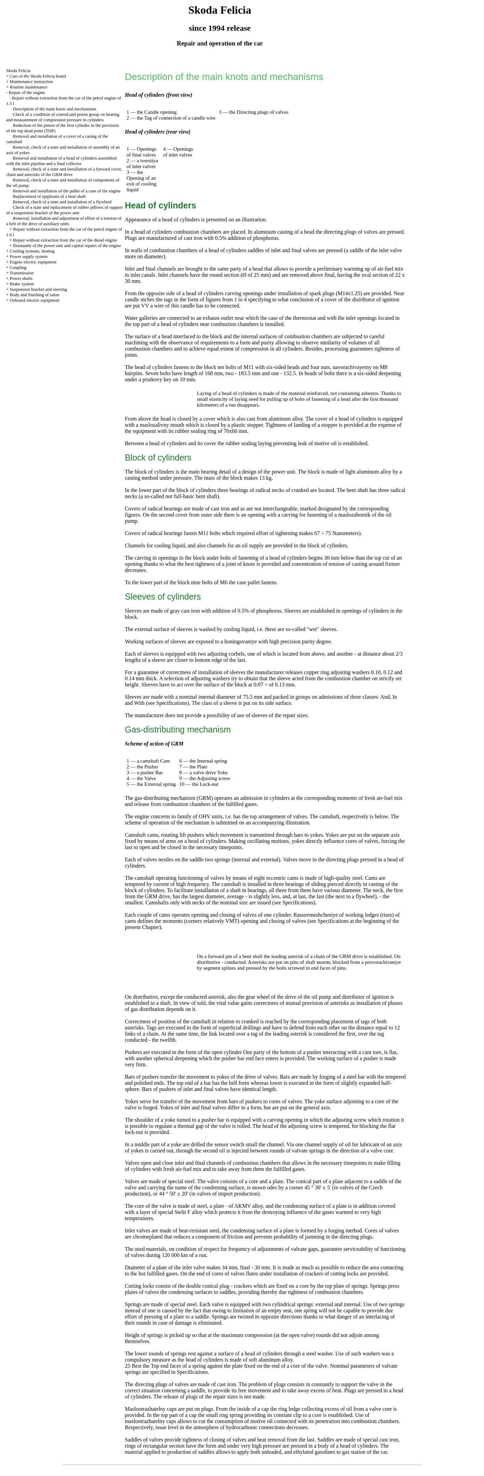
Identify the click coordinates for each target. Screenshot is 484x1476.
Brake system (22, 283)
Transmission (22, 272)
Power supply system (29, 256)
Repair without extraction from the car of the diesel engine (65, 240)
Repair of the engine (27, 92)
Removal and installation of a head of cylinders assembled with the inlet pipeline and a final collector (61, 160)
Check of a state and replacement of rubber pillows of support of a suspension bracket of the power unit (64, 210)
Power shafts (21, 278)
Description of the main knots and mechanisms (54, 108)
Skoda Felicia (18, 70)
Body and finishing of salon (34, 294)
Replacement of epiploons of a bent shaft (49, 196)
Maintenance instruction (31, 81)
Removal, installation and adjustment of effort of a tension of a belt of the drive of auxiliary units (63, 221)
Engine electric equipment (33, 261)
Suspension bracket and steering (38, 289)
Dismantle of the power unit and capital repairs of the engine (67, 245)
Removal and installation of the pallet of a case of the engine (67, 190)
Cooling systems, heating (32, 251)
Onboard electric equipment (35, 300)
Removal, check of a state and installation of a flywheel (62, 201)
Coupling (18, 267)
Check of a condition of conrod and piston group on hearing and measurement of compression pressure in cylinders (62, 117)
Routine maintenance (29, 87)
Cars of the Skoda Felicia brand (38, 76)
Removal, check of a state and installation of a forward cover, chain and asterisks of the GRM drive (64, 171)
